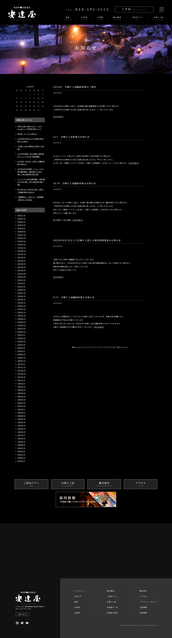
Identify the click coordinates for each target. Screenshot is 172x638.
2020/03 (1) (21, 328)
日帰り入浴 (111, 602)
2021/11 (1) (21, 283)
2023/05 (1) (21, 257)
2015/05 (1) (21, 422)
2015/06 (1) (21, 419)
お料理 (77, 607)
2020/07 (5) (21, 315)
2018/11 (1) (21, 351)
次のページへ (122, 347)
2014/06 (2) (21, 429)
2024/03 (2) (21, 238)
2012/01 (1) (21, 442)
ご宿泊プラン (112, 596)
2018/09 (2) (21, 354)
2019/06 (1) (21, 338)
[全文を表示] (58, 116)
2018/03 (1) (21, 361)
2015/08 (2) (21, 416)
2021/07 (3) (21, 293)
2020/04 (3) (21, 325)
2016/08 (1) (21, 393)
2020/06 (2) (21, 319)
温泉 (76, 602)
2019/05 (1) (21, 341)
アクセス (143, 596)
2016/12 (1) (21, 380)
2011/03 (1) (21, 461)
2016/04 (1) (21, 399)
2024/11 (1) (21, 228)
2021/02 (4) (21, 309)
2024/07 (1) (21, 235)
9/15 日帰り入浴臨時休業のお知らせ (74, 297)
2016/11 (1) (21, 383)
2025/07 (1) (21, 218)
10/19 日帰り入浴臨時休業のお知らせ (74, 183)
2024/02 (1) (21, 241)
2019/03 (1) (21, 345)
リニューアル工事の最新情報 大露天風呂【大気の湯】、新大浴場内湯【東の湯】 (31, 182)
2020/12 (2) (21, 312)
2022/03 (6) (21, 273)
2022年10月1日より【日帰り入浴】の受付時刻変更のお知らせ (87, 240)
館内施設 (110, 591)
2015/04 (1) (21, 425)
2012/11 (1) (21, 435)
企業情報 (143, 607)
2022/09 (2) (21, 267)
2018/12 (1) (21, 348)
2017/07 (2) (21, 367)
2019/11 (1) (21, 335)
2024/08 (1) (21, 231)
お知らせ (78, 596)
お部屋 (77, 613)
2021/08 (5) (21, 290)
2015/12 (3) (21, 406)
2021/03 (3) (21, 306)
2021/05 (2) (21, 299)
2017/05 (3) (21, 374)
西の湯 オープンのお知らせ (27, 134)
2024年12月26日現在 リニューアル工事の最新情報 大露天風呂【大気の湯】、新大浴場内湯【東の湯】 (30, 171)
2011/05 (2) (21, 454)
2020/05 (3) (21, 322)
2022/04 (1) (21, 270)
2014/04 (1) (21, 432)
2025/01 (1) (21, 222)
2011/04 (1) (21, 458)
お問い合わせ (22, 614)
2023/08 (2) (21, 251)
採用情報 (143, 613)
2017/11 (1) (21, 364)
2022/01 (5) (21, 277)
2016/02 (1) (21, 403)
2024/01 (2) (21, 244)
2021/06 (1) (21, 296)
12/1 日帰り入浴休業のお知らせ (71, 136)
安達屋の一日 (112, 607)
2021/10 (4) (21, 286)
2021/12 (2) (21, 280)
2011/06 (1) (21, 451)
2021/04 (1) (21, 302)
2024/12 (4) (21, 225)
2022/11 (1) (21, 260)
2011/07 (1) (21, 448)
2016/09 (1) (21, 390)
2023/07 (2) (21, 254)
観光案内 (143, 591)
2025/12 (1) (21, 215)
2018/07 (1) (21, 357)
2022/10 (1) (21, 264)
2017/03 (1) (21, 377)
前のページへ (77, 347)
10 (114, 347)
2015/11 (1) (21, 409)
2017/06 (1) (21, 370)
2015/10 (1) (21, 412)
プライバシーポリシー (149, 602)
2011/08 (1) (21, 445)
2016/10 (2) (21, 387)
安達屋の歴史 (112, 613)
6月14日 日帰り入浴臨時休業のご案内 (76, 86)
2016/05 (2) (21, 396)
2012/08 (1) (21, 438)
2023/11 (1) (21, 248)
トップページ (79, 591)
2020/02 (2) (21, 332)
